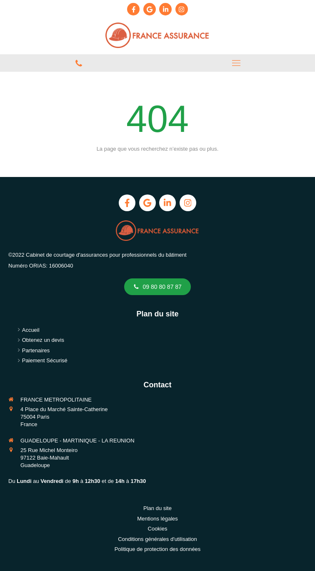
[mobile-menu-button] (236, 63)
